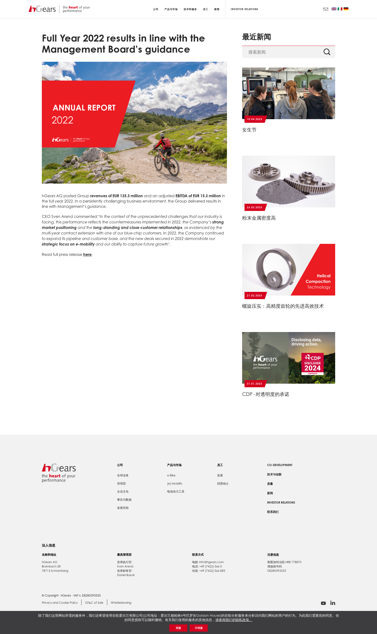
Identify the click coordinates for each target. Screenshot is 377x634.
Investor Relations (244, 8)
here (87, 254)
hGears (59, 9)
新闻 (270, 493)
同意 (178, 628)
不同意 (199, 628)
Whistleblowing (121, 602)
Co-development (279, 465)
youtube (323, 603)
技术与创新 (274, 474)
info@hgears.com (211, 562)
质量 (270, 484)
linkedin (332, 603)
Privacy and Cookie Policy (60, 602)
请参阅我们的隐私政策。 (233, 620)
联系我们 (273, 512)
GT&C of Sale (94, 602)
